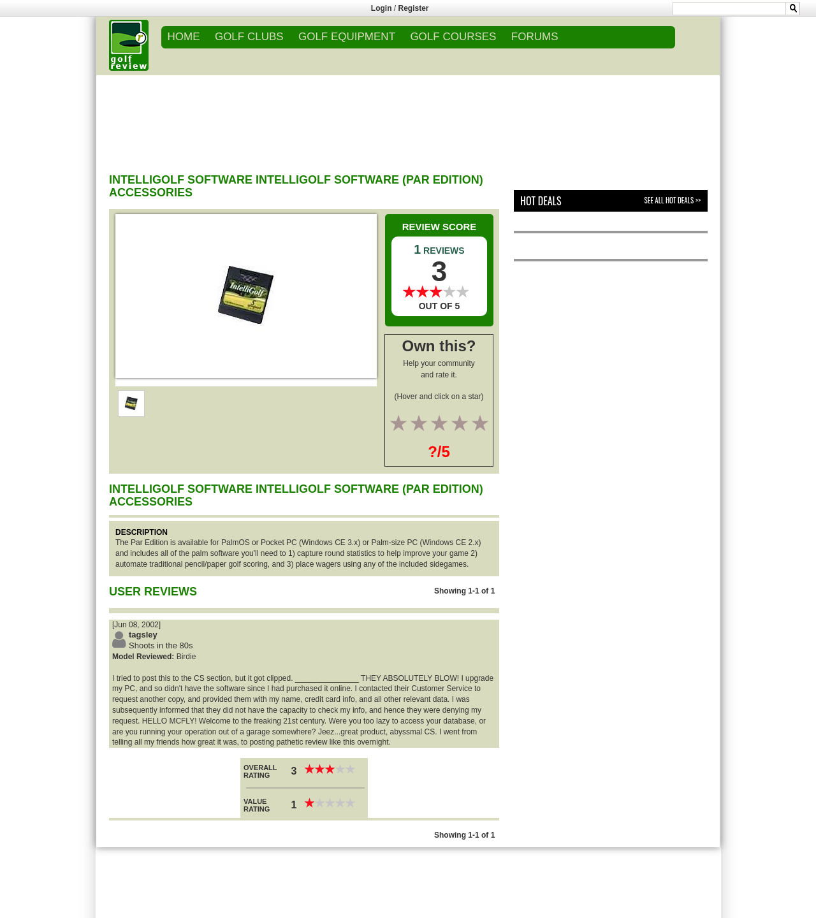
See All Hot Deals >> (673, 200)
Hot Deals (541, 200)
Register (413, 8)
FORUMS (534, 37)
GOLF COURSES (453, 37)
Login (381, 8)
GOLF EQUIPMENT (346, 37)
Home (184, 37)
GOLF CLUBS (249, 37)
